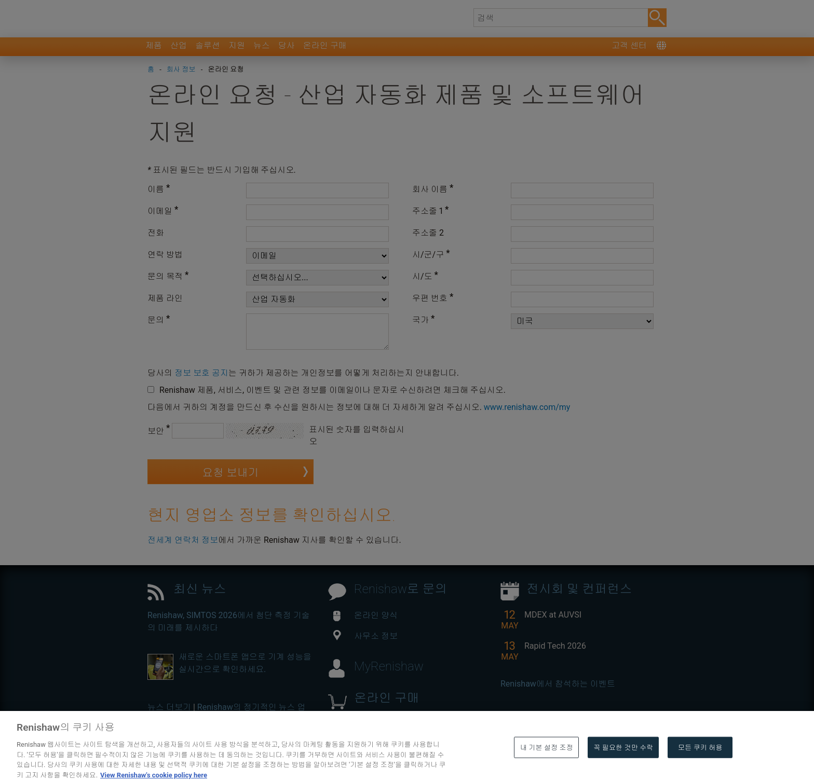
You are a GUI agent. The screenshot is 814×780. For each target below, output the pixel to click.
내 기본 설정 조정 (546, 765)
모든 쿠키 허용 (700, 765)
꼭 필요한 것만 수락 (623, 765)
